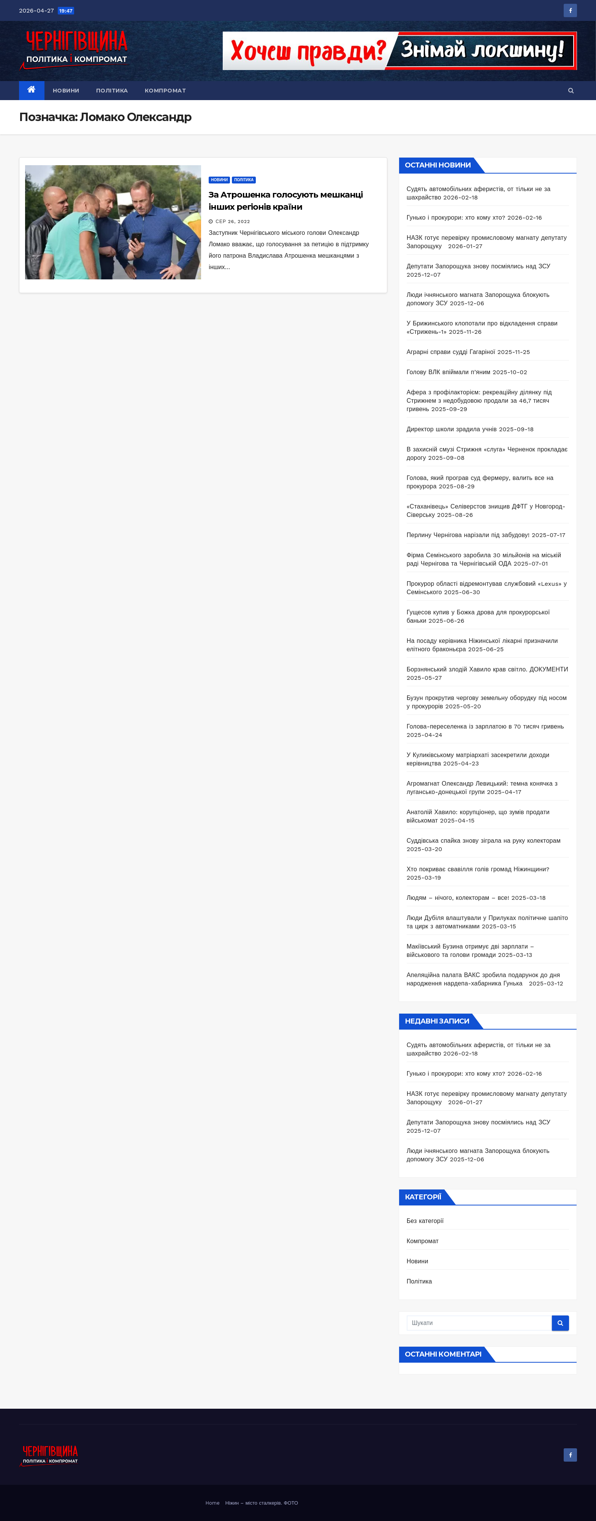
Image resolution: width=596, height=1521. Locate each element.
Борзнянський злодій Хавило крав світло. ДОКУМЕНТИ (487, 669)
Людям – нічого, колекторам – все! (458, 897)
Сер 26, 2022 (233, 221)
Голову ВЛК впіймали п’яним (449, 372)
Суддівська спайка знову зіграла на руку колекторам (484, 840)
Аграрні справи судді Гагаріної (451, 352)
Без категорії (425, 1220)
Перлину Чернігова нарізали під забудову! (468, 535)
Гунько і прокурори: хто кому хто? (456, 217)
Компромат (165, 90)
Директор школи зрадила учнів (452, 429)
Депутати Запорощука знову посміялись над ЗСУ (478, 266)
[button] (571, 90)
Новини (66, 90)
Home (213, 1503)
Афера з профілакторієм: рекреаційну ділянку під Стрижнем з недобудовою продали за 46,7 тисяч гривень (479, 401)
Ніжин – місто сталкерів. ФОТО (261, 1503)
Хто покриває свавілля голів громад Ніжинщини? (478, 869)
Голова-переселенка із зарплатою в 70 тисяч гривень (485, 726)
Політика (112, 90)
